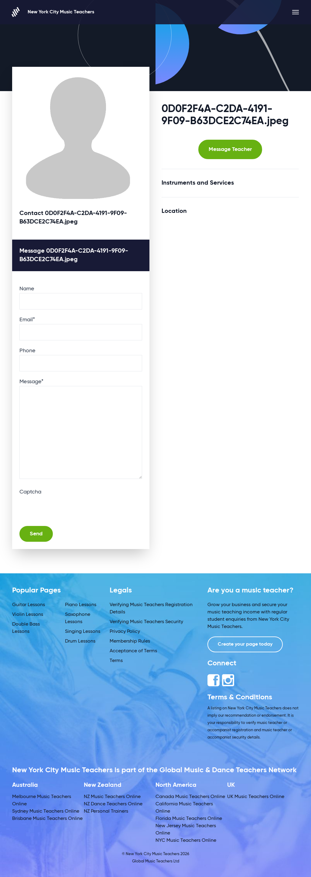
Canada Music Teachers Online (190, 796)
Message (31, 381)
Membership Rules (130, 641)
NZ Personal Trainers (106, 811)
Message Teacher (230, 149)
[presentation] (65, 508)
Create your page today (245, 644)
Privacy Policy (125, 631)
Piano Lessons (80, 604)
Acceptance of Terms (133, 651)
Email (27, 319)
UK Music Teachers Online (255, 796)
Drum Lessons (80, 641)
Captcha (30, 492)
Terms (116, 660)
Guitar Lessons (28, 604)
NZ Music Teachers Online (112, 796)
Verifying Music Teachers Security (146, 621)
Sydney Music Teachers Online (45, 811)
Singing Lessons (82, 631)
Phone (27, 350)
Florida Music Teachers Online (189, 818)
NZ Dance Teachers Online (113, 804)
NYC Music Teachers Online (186, 840)
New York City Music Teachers (53, 12)
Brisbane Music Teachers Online (47, 818)
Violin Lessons (27, 614)
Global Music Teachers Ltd (155, 861)
